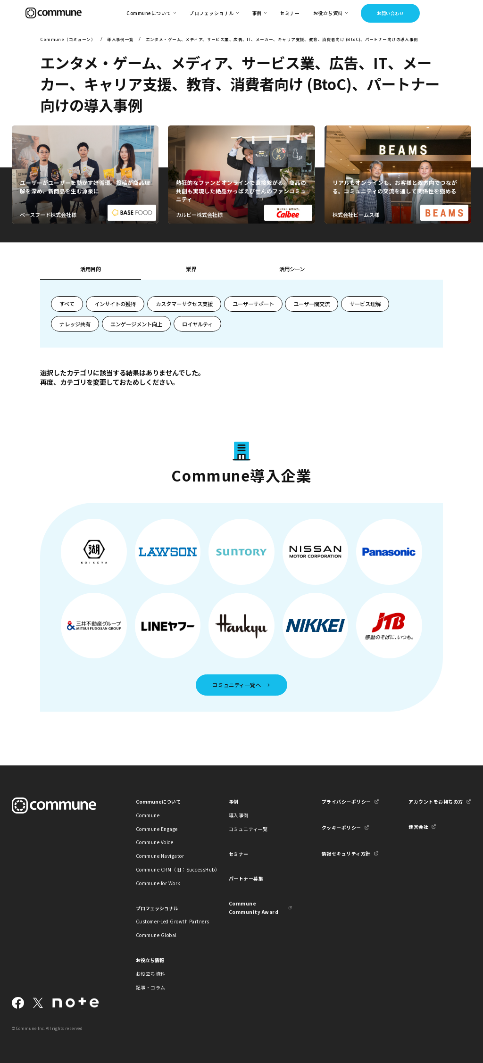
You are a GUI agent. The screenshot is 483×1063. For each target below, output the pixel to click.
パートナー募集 (246, 878)
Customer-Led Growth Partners (167, 921)
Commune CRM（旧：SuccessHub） (167, 869)
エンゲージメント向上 (136, 324)
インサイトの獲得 (115, 303)
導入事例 (239, 815)
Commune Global (156, 934)
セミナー (290, 13)
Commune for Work (158, 883)
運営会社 (418, 826)
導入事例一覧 (120, 39)
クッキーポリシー (341, 827)
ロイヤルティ (197, 324)
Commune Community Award (253, 907)
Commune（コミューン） (67, 39)
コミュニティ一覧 (248, 828)
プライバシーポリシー (346, 801)
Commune (148, 815)
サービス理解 (365, 303)
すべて (67, 303)
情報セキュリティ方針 (346, 853)
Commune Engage (157, 828)
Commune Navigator (160, 855)
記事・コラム (151, 987)
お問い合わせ (390, 13)
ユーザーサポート (253, 303)
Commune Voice (154, 842)
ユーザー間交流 (311, 303)
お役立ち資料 (151, 973)
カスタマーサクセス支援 (184, 303)
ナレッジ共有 (75, 324)
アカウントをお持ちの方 (435, 801)
